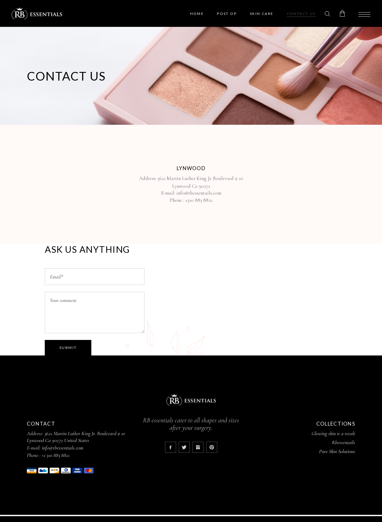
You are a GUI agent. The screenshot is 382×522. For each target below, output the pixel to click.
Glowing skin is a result (333, 433)
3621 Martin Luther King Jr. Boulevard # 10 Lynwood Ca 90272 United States (76, 437)
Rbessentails (343, 442)
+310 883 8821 (198, 200)
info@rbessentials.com (62, 447)
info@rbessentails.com (198, 193)
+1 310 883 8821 (56, 455)
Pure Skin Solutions (337, 451)
